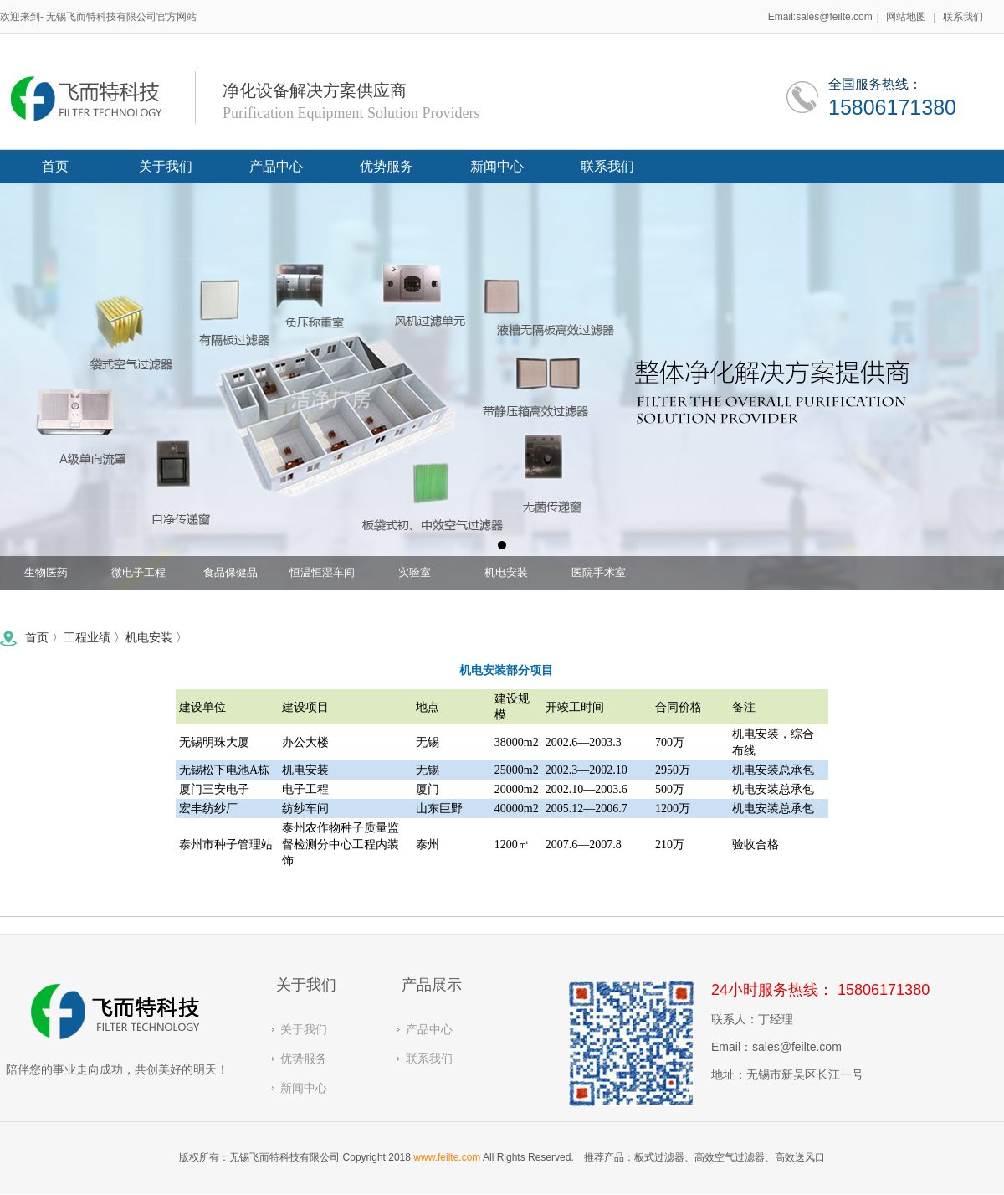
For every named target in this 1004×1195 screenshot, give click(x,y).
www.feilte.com (446, 1157)
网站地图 (906, 17)
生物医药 (46, 577)
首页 (23, 637)
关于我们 (303, 1029)
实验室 (414, 577)
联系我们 (963, 17)
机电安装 (506, 577)
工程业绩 (73, 637)
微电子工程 (138, 577)
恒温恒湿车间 (322, 577)
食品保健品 (230, 577)
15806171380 (892, 105)
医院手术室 (598, 577)
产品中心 (429, 1029)
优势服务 (303, 1058)
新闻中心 (303, 1088)
